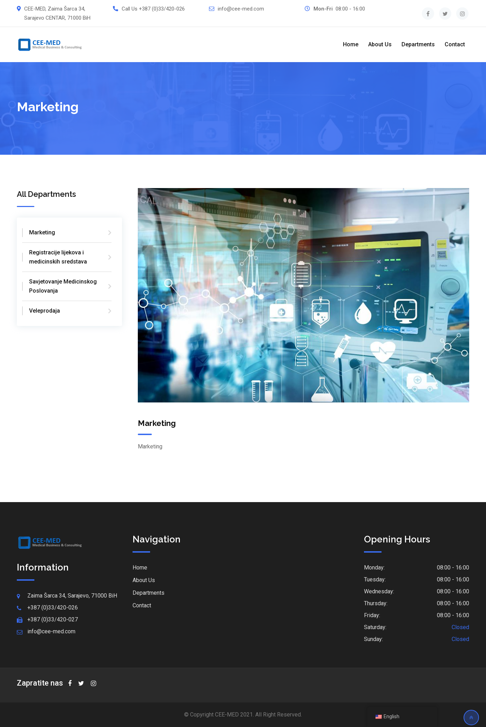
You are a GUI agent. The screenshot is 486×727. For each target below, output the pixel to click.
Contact (455, 44)
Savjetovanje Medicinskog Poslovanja (63, 286)
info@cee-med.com (241, 9)
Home (350, 44)
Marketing (42, 232)
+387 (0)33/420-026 (162, 9)
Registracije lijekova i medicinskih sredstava (58, 257)
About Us (380, 44)
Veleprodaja (44, 310)
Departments (418, 44)
